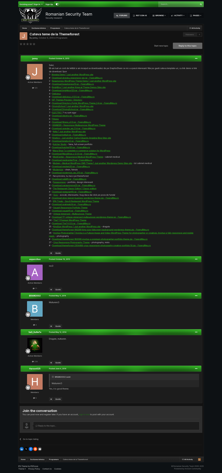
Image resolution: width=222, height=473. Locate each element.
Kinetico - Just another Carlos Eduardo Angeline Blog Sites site (81, 138)
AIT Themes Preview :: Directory (67, 100)
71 (35, 288)
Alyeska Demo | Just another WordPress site (72, 74)
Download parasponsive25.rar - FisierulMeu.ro (73, 185)
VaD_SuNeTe (34, 332)
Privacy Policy (34, 469)
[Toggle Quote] (53, 377)
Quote (58, 253)
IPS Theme (22, 466)
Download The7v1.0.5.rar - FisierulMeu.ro (71, 223)
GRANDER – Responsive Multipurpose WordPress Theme (78, 125)
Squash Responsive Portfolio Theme (70, 207)
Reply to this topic (188, 46)
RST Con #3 (141, 15)
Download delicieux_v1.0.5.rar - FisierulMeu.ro (73, 97)
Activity (178, 15)
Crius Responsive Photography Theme (71, 242)
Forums (123, 15)
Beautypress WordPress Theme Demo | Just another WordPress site (84, 81)
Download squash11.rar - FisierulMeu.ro (70, 210)
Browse (159, 15)
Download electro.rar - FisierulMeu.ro (69, 116)
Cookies (57, 469)
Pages (196, 15)
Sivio (55, 195)
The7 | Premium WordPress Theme (69, 220)
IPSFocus (34, 466)
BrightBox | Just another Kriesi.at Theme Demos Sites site (79, 87)
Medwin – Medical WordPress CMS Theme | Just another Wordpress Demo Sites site (92, 163)
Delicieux (56, 93)
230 (35, 361)
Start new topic (161, 46)
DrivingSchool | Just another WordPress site (72, 106)
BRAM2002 (35, 295)
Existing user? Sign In (31, 4)
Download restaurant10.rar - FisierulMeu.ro (72, 192)
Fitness (55, 119)
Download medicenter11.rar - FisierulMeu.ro (72, 160)
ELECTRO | (57, 112)
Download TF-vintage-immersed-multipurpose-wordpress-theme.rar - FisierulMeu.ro (91, 217)
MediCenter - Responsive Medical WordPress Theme (78, 157)
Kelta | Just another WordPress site (69, 131)
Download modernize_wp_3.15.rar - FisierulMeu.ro (75, 172)
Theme (22, 469)
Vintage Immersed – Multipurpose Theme (72, 214)
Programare (61, 38)
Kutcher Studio (60, 144)
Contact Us (47, 469)
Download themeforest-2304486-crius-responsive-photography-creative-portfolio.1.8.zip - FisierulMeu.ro (101, 245)
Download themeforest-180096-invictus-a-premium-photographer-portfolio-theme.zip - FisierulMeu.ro (100, 239)
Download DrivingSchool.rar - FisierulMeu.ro (72, 109)
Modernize (58, 169)
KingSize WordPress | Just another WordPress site (77, 226)
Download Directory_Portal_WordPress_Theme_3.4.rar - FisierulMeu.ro (84, 103)
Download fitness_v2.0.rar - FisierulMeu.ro (71, 122)
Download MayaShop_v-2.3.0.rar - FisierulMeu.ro (74, 154)
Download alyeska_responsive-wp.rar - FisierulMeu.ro (77, 78)
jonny (35, 38)
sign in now (84, 414)
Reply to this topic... (46, 426)
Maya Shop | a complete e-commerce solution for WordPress (81, 150)
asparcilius (35, 259)
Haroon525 (34, 368)
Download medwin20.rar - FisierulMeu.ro (71, 166)
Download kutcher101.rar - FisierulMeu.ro (71, 147)
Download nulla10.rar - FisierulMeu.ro (69, 179)
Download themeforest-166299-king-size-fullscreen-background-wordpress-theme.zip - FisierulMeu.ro (100, 229)
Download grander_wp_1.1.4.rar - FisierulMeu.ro (73, 128)
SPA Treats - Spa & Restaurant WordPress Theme (76, 201)
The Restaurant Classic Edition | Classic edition (74, 188)
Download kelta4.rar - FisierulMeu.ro (69, 135)
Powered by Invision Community (187, 469)
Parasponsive (59, 182)
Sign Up (49, 4)
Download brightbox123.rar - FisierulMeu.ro (72, 90)
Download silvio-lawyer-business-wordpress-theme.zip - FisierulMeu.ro (85, 198)
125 (35, 88)
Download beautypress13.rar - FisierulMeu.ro (73, 84)
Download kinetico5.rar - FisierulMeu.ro (70, 141)
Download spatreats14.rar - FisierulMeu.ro (71, 204)
